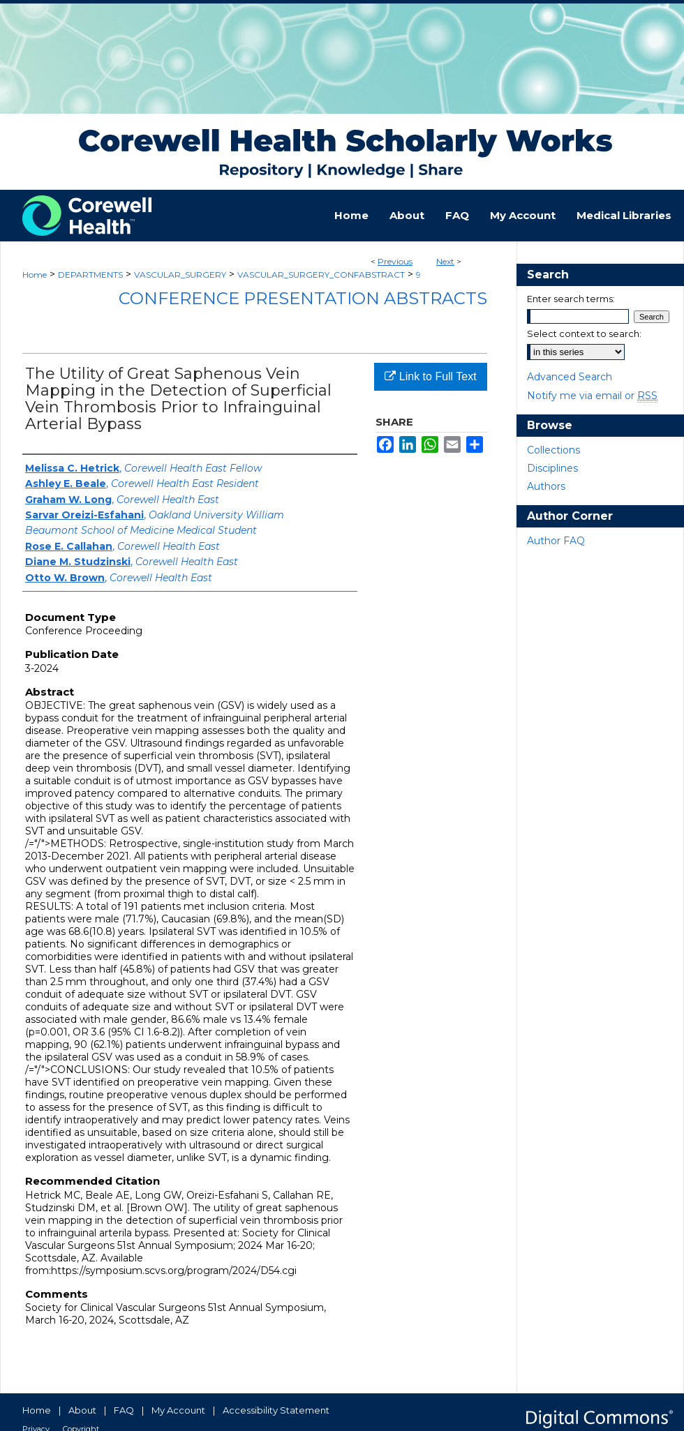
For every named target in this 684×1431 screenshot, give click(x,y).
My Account (178, 1410)
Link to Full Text (430, 376)
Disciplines (552, 468)
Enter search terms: (571, 298)
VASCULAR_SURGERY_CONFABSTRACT (321, 274)
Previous (395, 261)
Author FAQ (556, 540)
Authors (546, 486)
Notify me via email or (592, 395)
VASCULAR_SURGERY (180, 274)
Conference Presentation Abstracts (303, 298)
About (82, 1410)
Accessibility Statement (276, 1410)
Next (445, 261)
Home (34, 274)
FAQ (124, 1410)
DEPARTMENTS (90, 274)
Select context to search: (584, 333)
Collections (553, 450)
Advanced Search (569, 376)
